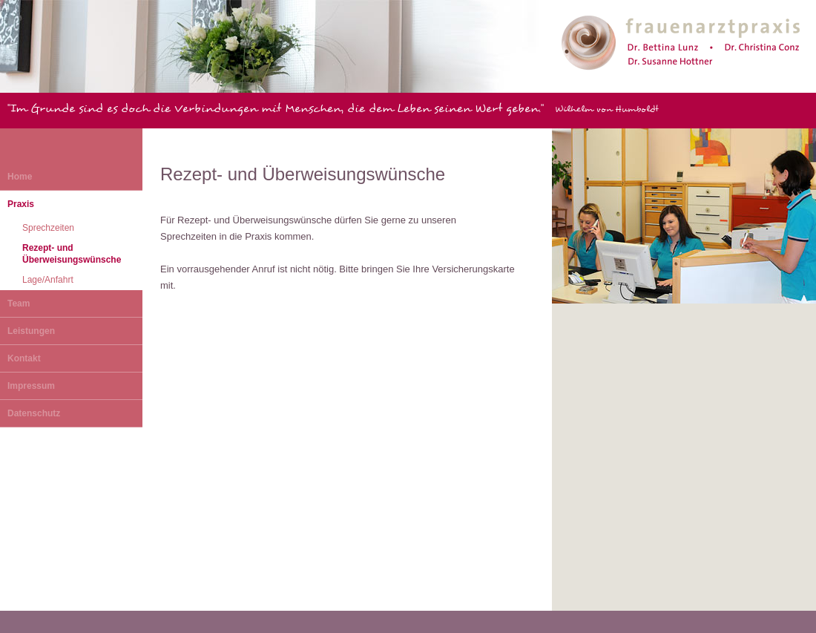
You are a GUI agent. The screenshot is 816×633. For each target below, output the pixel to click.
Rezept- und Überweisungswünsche (71, 254)
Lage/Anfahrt (47, 280)
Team (18, 303)
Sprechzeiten (48, 228)
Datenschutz (33, 413)
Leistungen (31, 331)
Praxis (20, 204)
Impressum (31, 386)
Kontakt (24, 358)
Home (19, 176)
